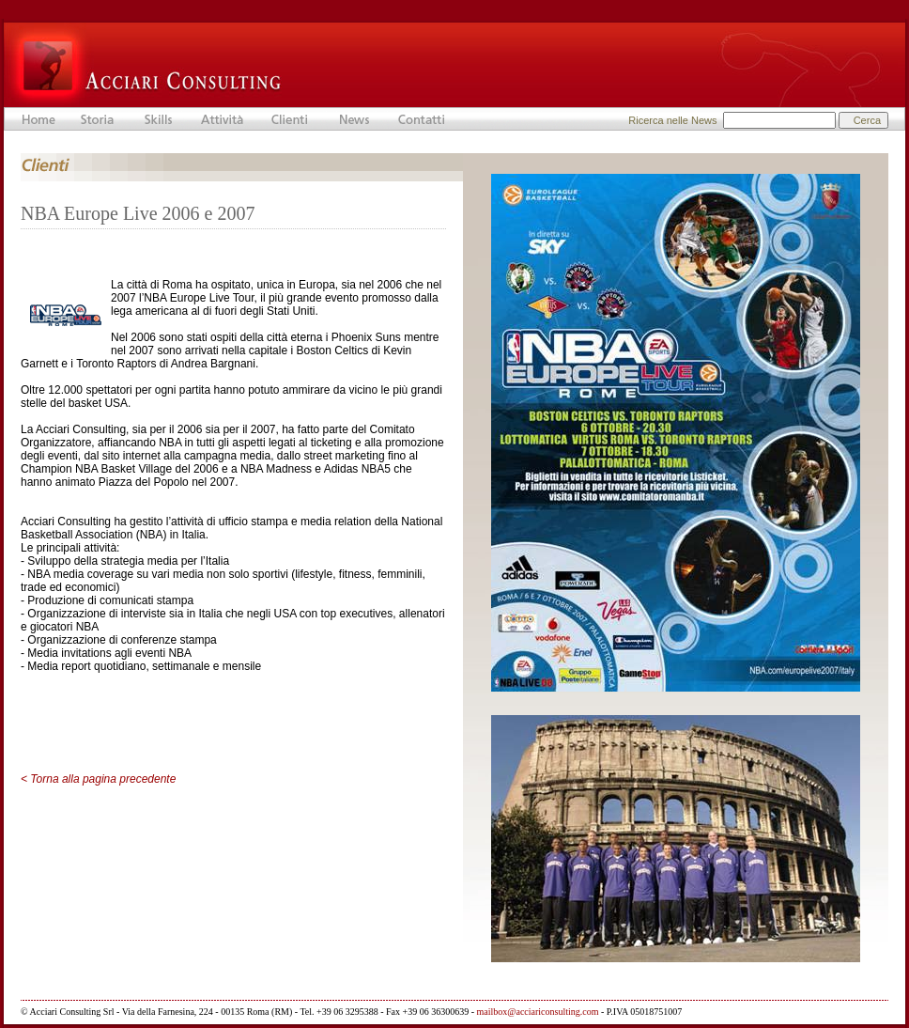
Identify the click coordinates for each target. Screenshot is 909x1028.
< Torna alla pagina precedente (98, 779)
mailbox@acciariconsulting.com (538, 1011)
